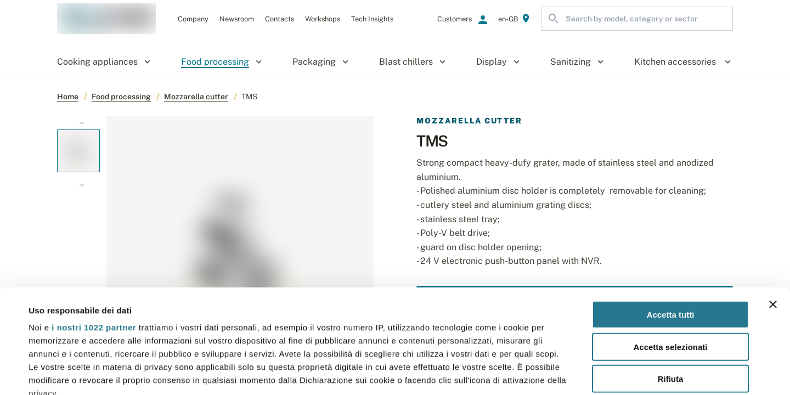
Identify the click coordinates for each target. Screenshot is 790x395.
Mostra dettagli (462, 373)
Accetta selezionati (670, 257)
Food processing (121, 96)
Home (67, 96)
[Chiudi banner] (773, 215)
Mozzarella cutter (196, 96)
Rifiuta (671, 290)
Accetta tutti (671, 225)
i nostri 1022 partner (94, 238)
